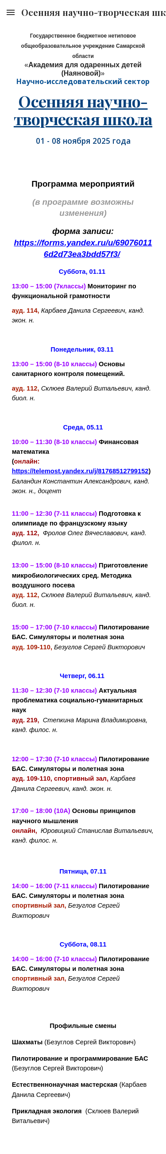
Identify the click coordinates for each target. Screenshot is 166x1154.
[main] (83, 58)
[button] (10, 12)
